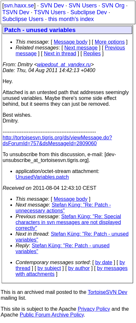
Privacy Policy (94, 309)
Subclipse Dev (88, 12)
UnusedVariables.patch (42, 177)
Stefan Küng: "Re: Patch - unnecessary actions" (63, 207)
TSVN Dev (15, 12)
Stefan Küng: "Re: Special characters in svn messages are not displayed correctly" (68, 222)
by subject (49, 268)
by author (79, 268)
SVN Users (82, 5)
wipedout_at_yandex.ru (64, 64)
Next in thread (60, 53)
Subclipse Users (22, 19)
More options (110, 42)
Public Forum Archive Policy (52, 315)
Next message (80, 47)
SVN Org (113, 5)
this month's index (71, 19)
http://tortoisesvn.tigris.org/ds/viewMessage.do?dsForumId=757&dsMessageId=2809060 (57, 140)
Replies (92, 53)
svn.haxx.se (19, 5)
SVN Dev (52, 5)
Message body (70, 42)
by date (103, 262)
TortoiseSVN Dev (107, 292)
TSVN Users (50, 12)
